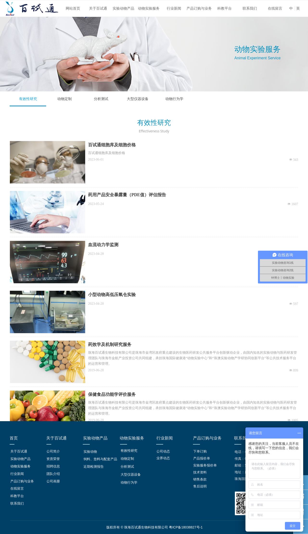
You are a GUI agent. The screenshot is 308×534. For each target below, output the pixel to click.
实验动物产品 (123, 8)
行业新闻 (174, 8)
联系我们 (250, 8)
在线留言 (275, 8)
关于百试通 (98, 8)
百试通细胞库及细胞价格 (112, 144)
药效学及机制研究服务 (109, 344)
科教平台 (224, 8)
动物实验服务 (149, 8)
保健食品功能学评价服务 (112, 394)
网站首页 (73, 8)
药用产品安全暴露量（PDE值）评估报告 (127, 194)
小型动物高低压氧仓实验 (112, 294)
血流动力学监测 (103, 244)
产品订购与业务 (199, 8)
